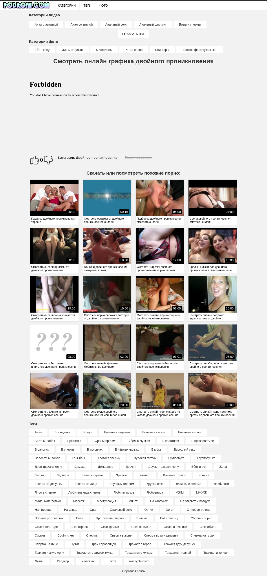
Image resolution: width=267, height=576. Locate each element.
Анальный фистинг (152, 24)
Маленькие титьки (48, 501)
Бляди (87, 432)
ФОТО (103, 5)
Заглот (39, 475)
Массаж (78, 501)
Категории (67, 5)
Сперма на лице (46, 544)
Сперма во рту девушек (161, 535)
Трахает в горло (139, 544)
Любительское (124, 492)
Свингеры (162, 50)
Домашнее (105, 466)
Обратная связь (133, 571)
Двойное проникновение (96, 157)
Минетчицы (104, 50)
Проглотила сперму (110, 518)
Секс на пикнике (175, 527)
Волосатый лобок (47, 458)
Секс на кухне (141, 527)
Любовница (155, 492)
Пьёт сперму (169, 518)
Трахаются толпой (178, 552)
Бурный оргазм (104, 441)
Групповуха (176, 458)
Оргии (148, 509)
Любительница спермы (84, 492)
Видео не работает (138, 157)
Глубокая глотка (144, 458)
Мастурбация (106, 501)
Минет (133, 501)
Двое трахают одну (48, 466)
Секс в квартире (46, 527)
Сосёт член (65, 535)
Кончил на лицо (86, 484)
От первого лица (198, 509)
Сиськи (40, 535)
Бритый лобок (45, 441)
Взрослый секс (184, 449)
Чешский (87, 561)
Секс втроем (79, 527)
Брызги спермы (190, 24)
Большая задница (117, 432)
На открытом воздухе (195, 501)
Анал (38, 432)
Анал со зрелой (81, 24)
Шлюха (111, 561)
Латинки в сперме (188, 484)
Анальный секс (116, 24)
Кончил (204, 475)
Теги (87, 5)
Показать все (133, 34)
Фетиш (39, 561)
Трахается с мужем (139, 552)
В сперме (68, 449)
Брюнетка (74, 441)
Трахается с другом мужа (95, 552)
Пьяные (142, 518)
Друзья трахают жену (163, 466)
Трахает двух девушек (179, 544)
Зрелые (121, 475)
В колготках (170, 441)
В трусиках (94, 449)
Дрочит (131, 466)
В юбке (156, 449)
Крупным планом (122, 484)
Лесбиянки (221, 484)
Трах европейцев (103, 544)
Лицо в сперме (45, 492)
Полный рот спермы (49, 518)
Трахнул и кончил (216, 552)
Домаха (80, 466)
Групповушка (206, 458)
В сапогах (42, 449)
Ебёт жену (42, 50)
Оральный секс (121, 509)
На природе (43, 509)
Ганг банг (79, 458)
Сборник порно (201, 518)
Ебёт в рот (198, 466)
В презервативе (202, 441)
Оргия (170, 509)
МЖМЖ (201, 492)
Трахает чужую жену (49, 552)
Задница (63, 475)
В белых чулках (139, 441)
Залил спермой (93, 475)
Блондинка (62, 432)
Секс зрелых (110, 527)
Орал (93, 509)
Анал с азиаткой (46, 24)
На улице (70, 509)
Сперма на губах (202, 535)
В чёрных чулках (127, 449)
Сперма (91, 535)
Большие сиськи (154, 432)
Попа (79, 518)
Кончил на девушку (48, 484)
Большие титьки (189, 432)
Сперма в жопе (121, 535)
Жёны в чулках (72, 50)
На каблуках (159, 501)
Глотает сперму (109, 458)
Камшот (145, 475)
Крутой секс (154, 484)
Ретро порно (134, 50)
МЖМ (180, 492)
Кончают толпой (174, 475)
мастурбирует (139, 561)
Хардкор (63, 561)
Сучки (75, 544)
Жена (223, 466)
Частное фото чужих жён (199, 50)
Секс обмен (207, 527)
